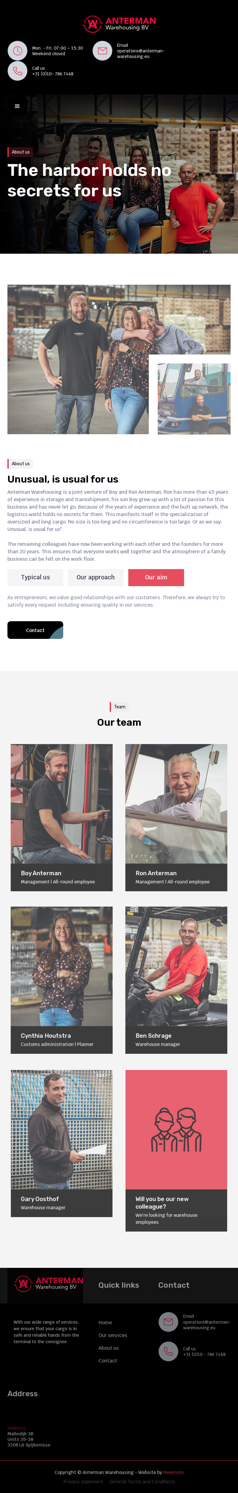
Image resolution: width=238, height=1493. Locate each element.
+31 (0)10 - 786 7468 (204, 1354)
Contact (108, 1360)
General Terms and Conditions (140, 1481)
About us (109, 1348)
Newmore (169, 1472)
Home (105, 1322)
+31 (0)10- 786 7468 (52, 74)
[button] (17, 106)
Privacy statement (86, 1481)
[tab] (35, 577)
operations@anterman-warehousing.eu (141, 53)
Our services (113, 1335)
